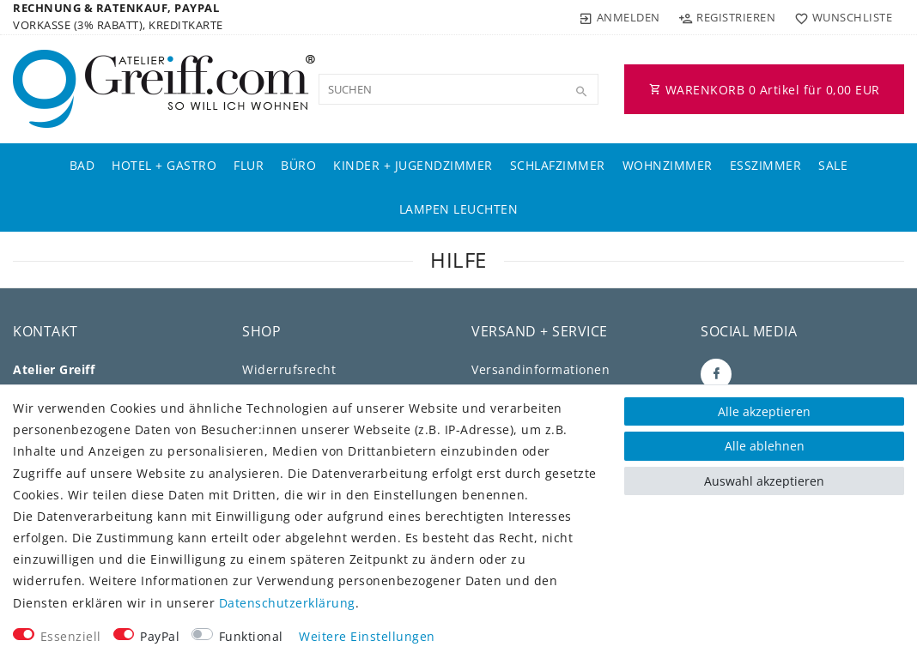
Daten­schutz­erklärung (287, 603)
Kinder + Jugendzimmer (413, 165)
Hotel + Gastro (164, 165)
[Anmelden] (620, 17)
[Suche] (581, 92)
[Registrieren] (727, 17)
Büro (298, 165)
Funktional (251, 636)
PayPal (159, 636)
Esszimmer (766, 165)
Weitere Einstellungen (367, 636)
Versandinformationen (540, 369)
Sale (832, 165)
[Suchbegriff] (458, 89)
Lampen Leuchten (459, 209)
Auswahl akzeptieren (764, 481)
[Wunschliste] (839, 17)
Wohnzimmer (667, 165)
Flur (249, 165)
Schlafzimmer (557, 165)
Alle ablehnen (765, 446)
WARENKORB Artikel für (764, 90)
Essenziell (70, 636)
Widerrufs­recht (289, 369)
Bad (82, 165)
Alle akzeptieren (764, 411)
